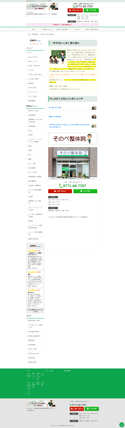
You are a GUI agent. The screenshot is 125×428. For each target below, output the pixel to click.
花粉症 (31, 135)
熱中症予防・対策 (34, 320)
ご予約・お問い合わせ (91, 29)
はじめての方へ (33, 57)
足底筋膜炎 (32, 126)
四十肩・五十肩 (33, 110)
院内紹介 (31, 83)
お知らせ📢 (32, 87)
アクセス (77, 29)
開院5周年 (32, 340)
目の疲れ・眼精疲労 (35, 185)
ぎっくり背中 (33, 172)
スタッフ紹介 (33, 96)
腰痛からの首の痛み (55, 116)
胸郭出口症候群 (33, 239)
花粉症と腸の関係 (34, 336)
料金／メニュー (48, 29)
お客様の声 (35, 34)
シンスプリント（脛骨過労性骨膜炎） (35, 226)
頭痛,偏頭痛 (32, 181)
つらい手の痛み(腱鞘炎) (35, 191)
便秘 (30, 146)
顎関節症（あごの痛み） (35, 202)
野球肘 (31, 221)
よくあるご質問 (33, 79)
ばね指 (31, 196)
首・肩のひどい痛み (55, 107)
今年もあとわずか (34, 353)
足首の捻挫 (32, 168)
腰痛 (30, 159)
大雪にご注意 (33, 349)
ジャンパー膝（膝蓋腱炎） (35, 233)
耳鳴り (31, 150)
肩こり (31, 154)
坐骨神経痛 (32, 115)
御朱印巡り (32, 358)
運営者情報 (32, 100)
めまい (31, 130)
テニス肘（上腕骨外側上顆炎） (35, 215)
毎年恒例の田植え (34, 331)
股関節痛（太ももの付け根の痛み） (35, 121)
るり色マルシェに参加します (35, 326)
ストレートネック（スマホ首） (35, 209)
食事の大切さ (33, 362)
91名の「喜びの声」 (62, 29)
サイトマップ (33, 92)
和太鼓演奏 (32, 344)
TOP (33, 29)
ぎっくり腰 (32, 163)
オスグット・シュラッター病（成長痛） (35, 140)
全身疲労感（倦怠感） (35, 176)
